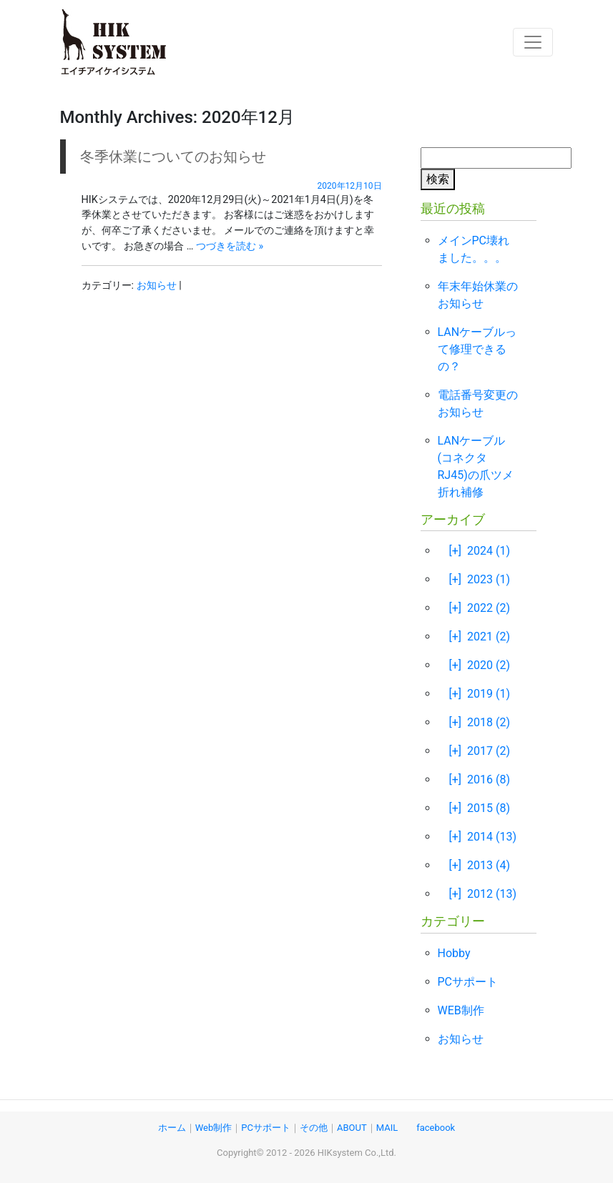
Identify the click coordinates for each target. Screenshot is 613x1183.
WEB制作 (461, 1010)
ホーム (172, 1127)
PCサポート (468, 982)
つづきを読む (229, 246)
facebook (435, 1127)
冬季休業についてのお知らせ (173, 156)
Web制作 (213, 1127)
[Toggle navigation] (533, 42)
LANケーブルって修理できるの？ (477, 349)
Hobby (454, 953)
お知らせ (157, 285)
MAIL (387, 1127)
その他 (314, 1127)
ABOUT (352, 1127)
